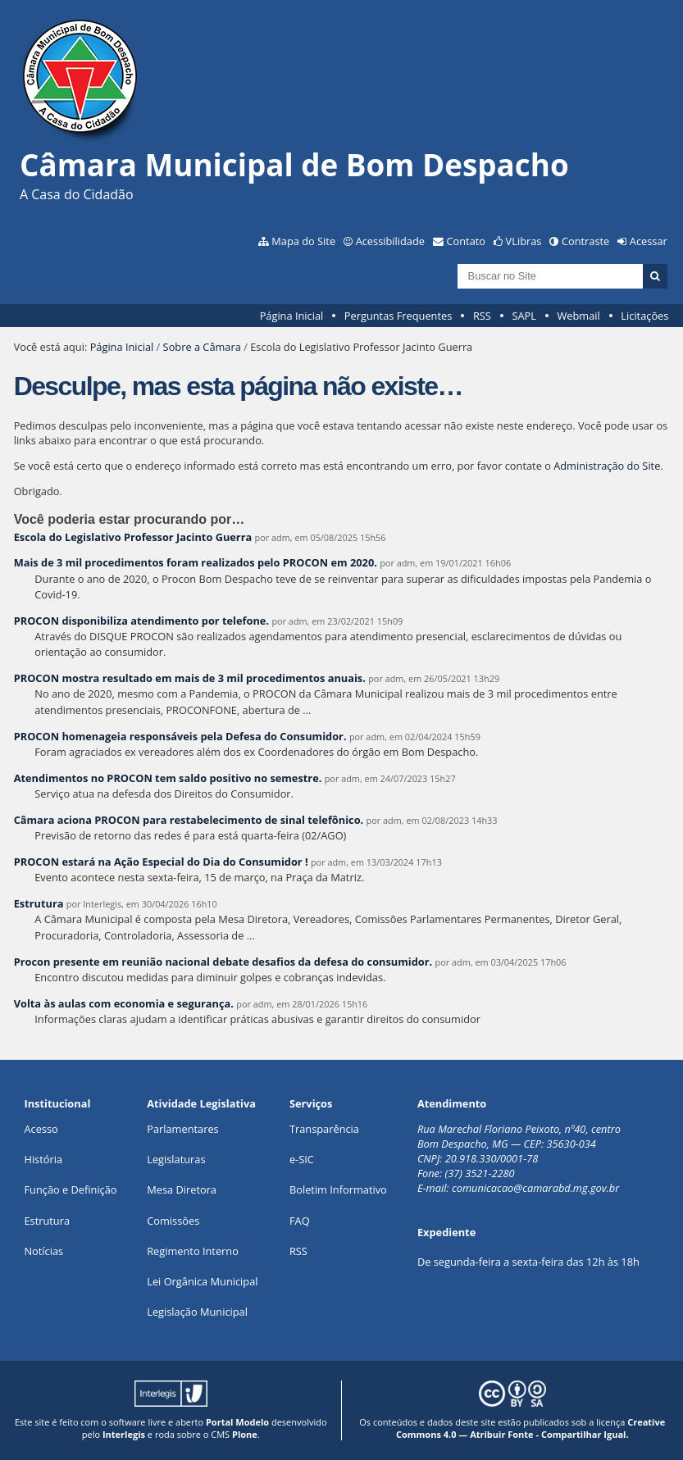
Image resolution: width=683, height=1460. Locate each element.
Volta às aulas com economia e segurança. (124, 1003)
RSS (482, 315)
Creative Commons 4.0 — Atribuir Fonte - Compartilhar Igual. (530, 1428)
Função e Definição (70, 1189)
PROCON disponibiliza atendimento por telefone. (141, 620)
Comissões (173, 1220)
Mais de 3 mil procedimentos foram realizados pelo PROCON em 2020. (195, 562)
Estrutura (39, 903)
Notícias (43, 1251)
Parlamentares (182, 1128)
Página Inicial (292, 315)
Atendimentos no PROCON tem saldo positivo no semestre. (168, 778)
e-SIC (301, 1159)
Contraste (585, 241)
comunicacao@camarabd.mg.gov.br (535, 1187)
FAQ (299, 1220)
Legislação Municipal (197, 1311)
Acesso (40, 1128)
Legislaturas (176, 1159)
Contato (466, 241)
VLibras (524, 241)
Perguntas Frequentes (398, 315)
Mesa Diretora (181, 1189)
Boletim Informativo (338, 1189)
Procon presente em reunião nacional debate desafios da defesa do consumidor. (223, 961)
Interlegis (123, 1434)
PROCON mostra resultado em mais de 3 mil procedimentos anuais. (190, 678)
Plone (244, 1434)
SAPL (524, 315)
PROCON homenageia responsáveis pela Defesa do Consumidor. (180, 736)
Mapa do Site (303, 241)
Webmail (579, 315)
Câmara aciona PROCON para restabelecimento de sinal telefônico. (189, 819)
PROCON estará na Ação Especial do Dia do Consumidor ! (162, 861)
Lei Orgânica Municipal (202, 1281)
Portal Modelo (237, 1422)
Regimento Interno (193, 1251)
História (43, 1159)
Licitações (644, 315)
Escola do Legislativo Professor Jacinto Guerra (133, 537)
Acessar (648, 241)
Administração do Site (606, 465)
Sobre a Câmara (202, 346)
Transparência (324, 1128)
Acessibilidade (390, 241)
